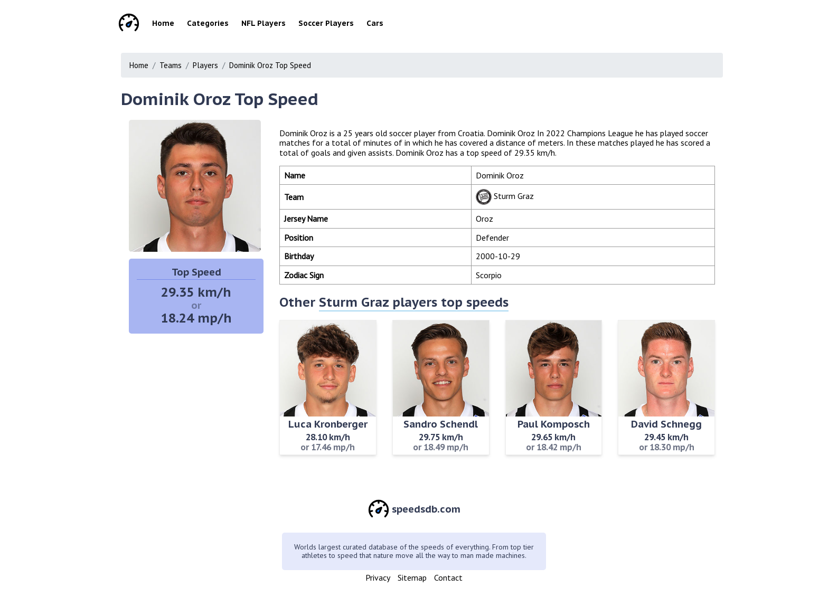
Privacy (377, 577)
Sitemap (412, 577)
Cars (374, 23)
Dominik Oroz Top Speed (270, 65)
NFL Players (263, 23)
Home (163, 23)
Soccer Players (326, 23)
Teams (170, 65)
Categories (208, 23)
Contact (448, 577)
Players (205, 65)
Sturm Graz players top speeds (414, 302)
